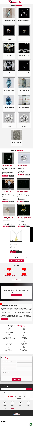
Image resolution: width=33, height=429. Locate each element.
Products (2, 394)
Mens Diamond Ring (22, 165)
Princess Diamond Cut (24, 90)
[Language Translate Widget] (20, 396)
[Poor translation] (4, 421)
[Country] (24, 365)
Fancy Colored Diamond (24, 107)
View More (11, 175)
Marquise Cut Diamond (9, 90)
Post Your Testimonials (16, 294)
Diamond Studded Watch (8, 72)
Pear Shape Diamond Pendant (16, 243)
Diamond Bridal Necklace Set (24, 20)
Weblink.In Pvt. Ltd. (13, 411)
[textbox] (8, 361)
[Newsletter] (13, 389)
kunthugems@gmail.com (20, 408)
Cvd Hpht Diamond (16, 142)
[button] (12, 408)
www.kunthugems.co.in (28, 408)
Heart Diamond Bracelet (24, 55)
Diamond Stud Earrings (22, 191)
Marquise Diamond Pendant (9, 20)
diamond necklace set (7, 165)
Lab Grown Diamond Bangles (24, 217)
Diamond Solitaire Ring (24, 38)
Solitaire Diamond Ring (8, 217)
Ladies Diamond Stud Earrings (24, 270)
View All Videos (16, 279)
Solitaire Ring (9, 55)
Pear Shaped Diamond (9, 107)
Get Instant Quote (16, 260)
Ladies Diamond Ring (7, 191)
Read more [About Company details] (4, 319)
